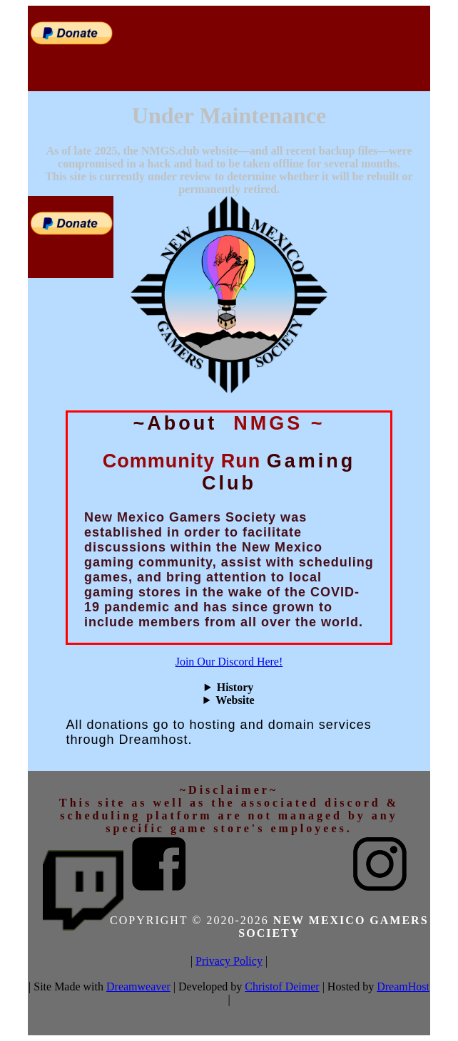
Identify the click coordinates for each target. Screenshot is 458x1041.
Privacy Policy (229, 961)
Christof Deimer (282, 986)
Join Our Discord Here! (229, 662)
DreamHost (403, 986)
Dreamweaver (138, 986)
